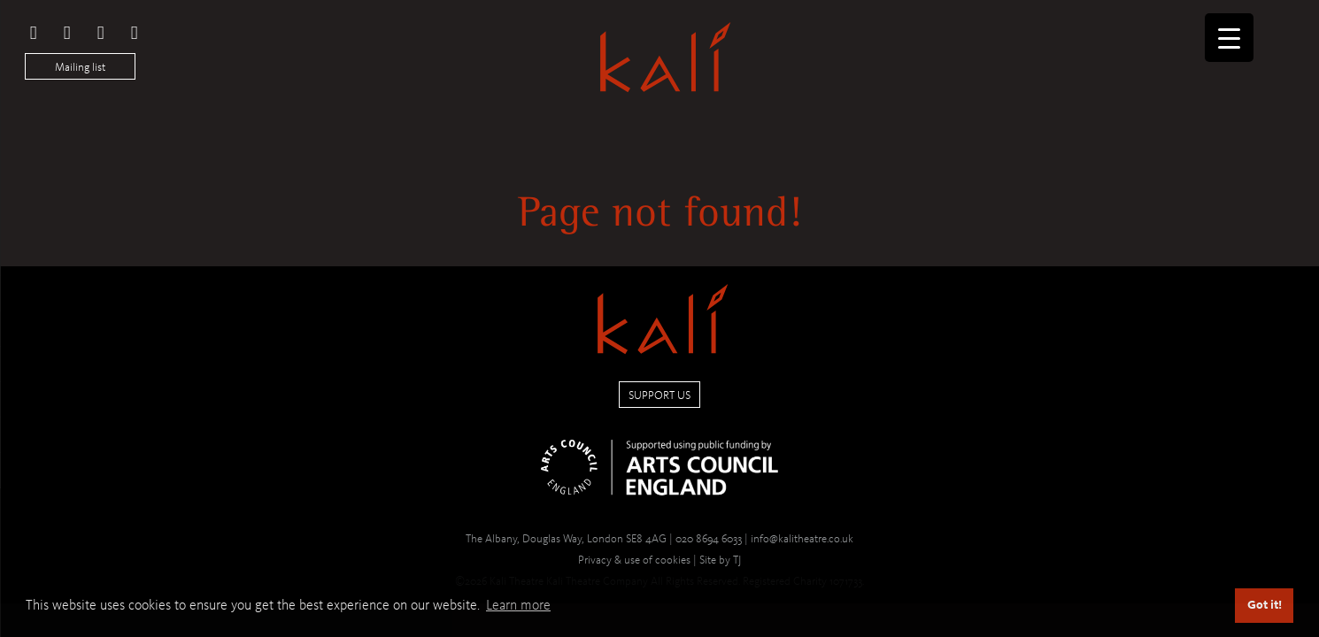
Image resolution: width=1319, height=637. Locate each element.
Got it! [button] (1264, 604)
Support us (659, 395)
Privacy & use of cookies (634, 559)
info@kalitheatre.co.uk (802, 538)
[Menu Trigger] (1229, 37)
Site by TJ (720, 559)
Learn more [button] (518, 604)
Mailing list (80, 66)
